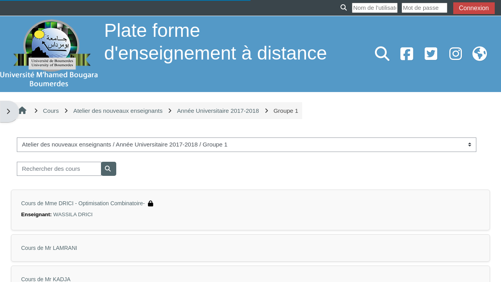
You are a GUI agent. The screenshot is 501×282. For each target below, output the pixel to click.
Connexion (474, 8)
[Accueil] (49, 53)
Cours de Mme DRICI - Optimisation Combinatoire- (83, 203)
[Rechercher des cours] (59, 169)
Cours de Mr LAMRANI (49, 248)
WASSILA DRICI (73, 214)
